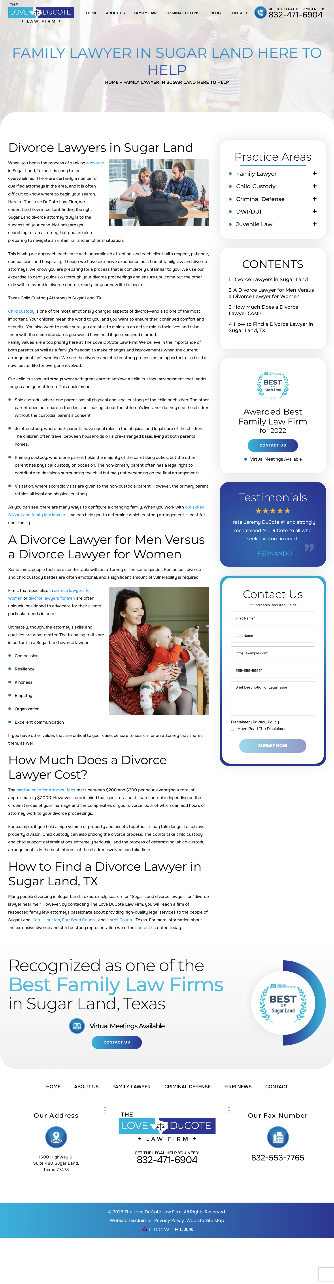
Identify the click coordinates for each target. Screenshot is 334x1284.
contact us (146, 927)
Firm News (238, 1087)
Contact (238, 13)
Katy (37, 920)
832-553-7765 (278, 1158)
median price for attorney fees (46, 790)
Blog (216, 13)
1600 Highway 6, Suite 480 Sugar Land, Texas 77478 (56, 1163)
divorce (97, 163)
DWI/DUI (249, 211)
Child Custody (256, 186)
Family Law (145, 13)
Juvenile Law (254, 224)
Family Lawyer (256, 173)
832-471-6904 (296, 15)
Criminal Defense (184, 13)
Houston (52, 920)
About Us (115, 13)
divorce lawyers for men (52, 598)
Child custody (21, 311)
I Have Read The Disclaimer (261, 729)
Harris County (121, 920)
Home (91, 13)
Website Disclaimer (130, 1220)
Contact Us (117, 1042)
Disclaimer (240, 722)
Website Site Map (206, 1220)
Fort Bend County (79, 920)
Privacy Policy (266, 722)
